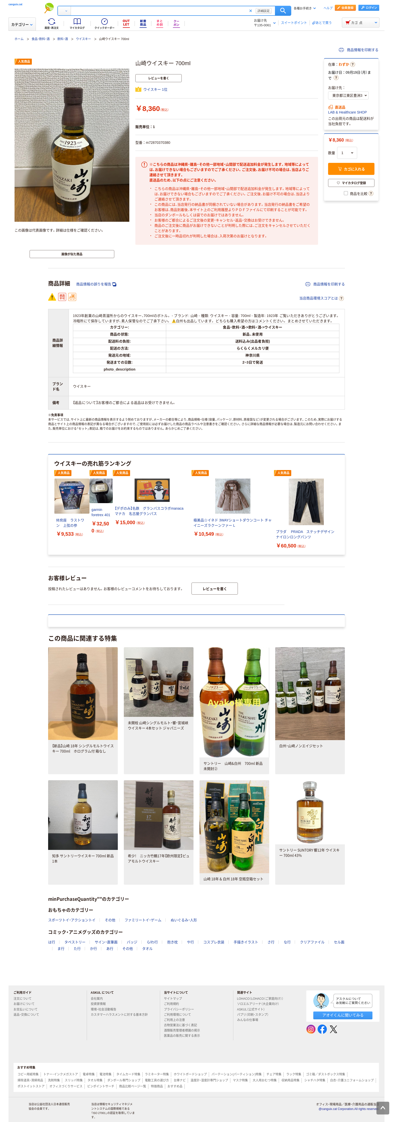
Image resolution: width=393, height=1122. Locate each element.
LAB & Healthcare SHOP (347, 112)
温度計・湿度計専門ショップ (209, 1080)
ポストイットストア (31, 1086)
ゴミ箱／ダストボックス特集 (325, 1074)
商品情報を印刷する (358, 49)
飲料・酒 (62, 39)
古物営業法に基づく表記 (182, 1025)
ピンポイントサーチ (100, 1086)
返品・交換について (28, 1015)
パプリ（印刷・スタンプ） (255, 1015)
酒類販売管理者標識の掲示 (184, 1030)
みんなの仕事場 (249, 1020)
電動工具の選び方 (157, 1080)
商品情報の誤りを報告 (96, 284)
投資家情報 (100, 1004)
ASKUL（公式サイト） (253, 1009)
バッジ (132, 942)
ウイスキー (83, 39)
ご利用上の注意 (176, 1020)
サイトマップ (173, 998)
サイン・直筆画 (106, 942)
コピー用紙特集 (28, 1074)
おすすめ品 (174, 1086)
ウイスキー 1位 (155, 89)
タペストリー (74, 942)
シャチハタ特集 (314, 1080)
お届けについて (26, 1004)
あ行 (109, 949)
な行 (287, 942)
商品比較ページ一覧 (132, 1086)
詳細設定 (264, 10)
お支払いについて (28, 1009)
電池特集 (106, 1074)
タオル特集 (95, 1080)
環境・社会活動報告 (105, 1009)
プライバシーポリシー (181, 1009)
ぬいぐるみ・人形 (184, 920)
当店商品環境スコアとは (321, 298)
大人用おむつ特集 (265, 1080)
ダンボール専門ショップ (123, 1080)
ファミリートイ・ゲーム (143, 920)
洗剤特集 (54, 1080)
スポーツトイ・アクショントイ (71, 920)
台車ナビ (180, 1080)
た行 (77, 949)
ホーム (19, 39)
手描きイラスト (246, 942)
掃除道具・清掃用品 (30, 1080)
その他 (110, 920)
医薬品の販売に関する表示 (184, 1036)
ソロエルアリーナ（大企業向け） (260, 1004)
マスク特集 (240, 1080)
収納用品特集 (290, 1080)
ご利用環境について (179, 1015)
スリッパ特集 (74, 1080)
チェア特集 (273, 1074)
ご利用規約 (173, 1004)
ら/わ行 (152, 942)
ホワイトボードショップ (190, 1074)
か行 (93, 949)
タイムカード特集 (128, 1074)
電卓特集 (89, 1074)
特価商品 (157, 1086)
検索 (283, 11)
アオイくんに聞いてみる (343, 1015)
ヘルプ (328, 8)
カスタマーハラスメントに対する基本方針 (121, 1015)
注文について (25, 998)
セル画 (339, 942)
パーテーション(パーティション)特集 (237, 1074)
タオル (147, 949)
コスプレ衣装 (213, 942)
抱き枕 (172, 942)
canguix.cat (15, 4)
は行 (51, 942)
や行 (190, 942)
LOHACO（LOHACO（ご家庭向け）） (262, 998)
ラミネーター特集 (157, 1074)
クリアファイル (312, 942)
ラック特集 (293, 1074)
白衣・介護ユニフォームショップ (352, 1080)
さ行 (270, 942)
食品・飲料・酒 (41, 39)
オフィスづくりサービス (65, 1086)
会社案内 (99, 998)
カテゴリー (22, 25)
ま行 (60, 949)
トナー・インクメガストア (60, 1074)
